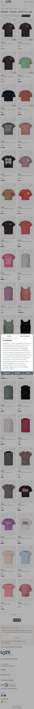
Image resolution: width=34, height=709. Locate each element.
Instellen (28, 373)
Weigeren (18, 373)
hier (11, 363)
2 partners (25, 348)
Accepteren (6, 373)
